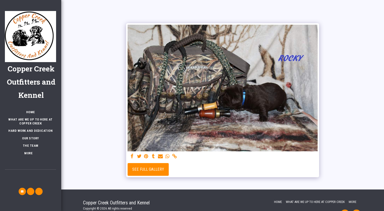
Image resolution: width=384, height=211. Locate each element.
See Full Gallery (148, 169)
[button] (22, 191)
